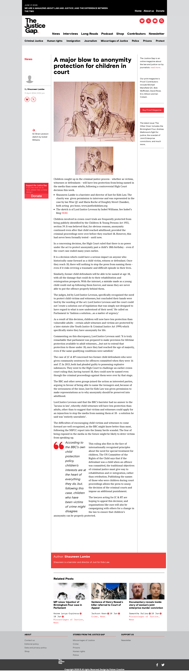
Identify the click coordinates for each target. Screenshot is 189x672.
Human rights (54, 41)
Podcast (107, 34)
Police (135, 41)
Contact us (30, 640)
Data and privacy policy (36, 647)
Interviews (70, 34)
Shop (120, 34)
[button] (161, 21)
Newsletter (156, 34)
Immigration (73, 41)
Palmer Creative (116, 669)
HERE (65, 212)
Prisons (147, 41)
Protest (160, 41)
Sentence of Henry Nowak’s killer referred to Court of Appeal (107, 605)
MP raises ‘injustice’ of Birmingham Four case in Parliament (68, 605)
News (56, 34)
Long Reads (89, 34)
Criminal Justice (34, 41)
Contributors (136, 34)
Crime (94, 616)
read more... (156, 67)
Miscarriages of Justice (114, 41)
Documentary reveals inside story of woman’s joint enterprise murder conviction (146, 605)
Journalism (90, 41)
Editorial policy (32, 644)
